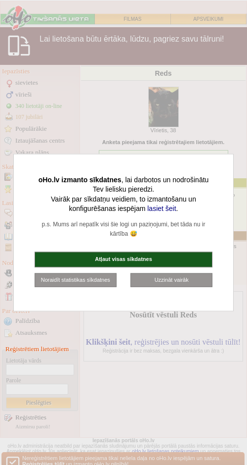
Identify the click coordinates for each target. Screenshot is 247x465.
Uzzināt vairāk (172, 279)
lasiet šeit (161, 208)
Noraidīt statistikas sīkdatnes (75, 279)
